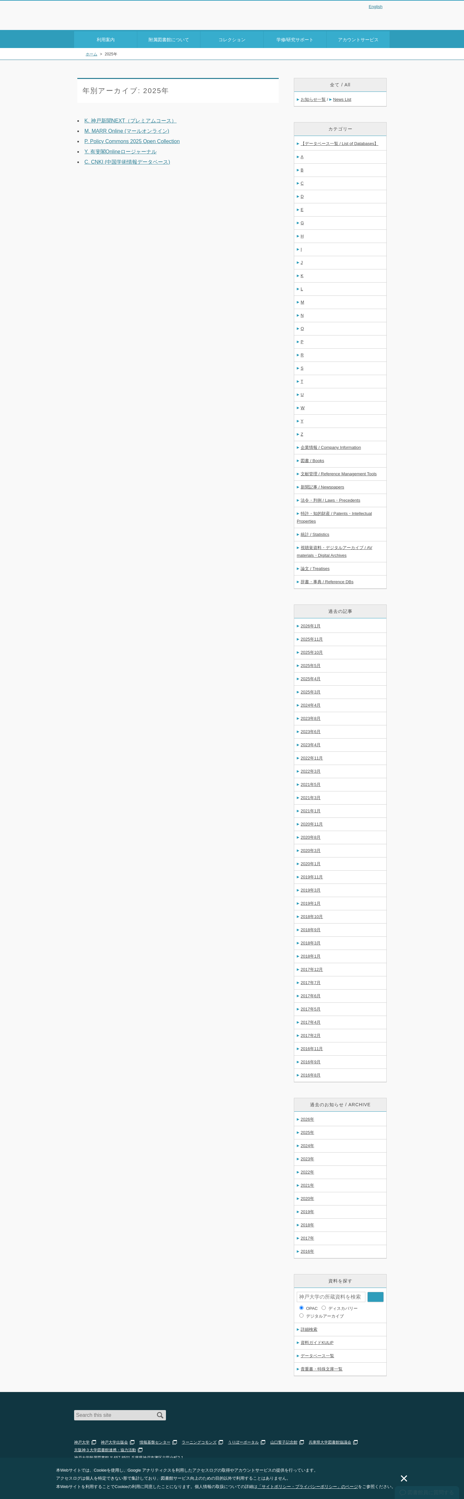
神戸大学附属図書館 (111, 13)
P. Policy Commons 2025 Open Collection (132, 140)
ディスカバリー (343, 1307)
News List (342, 98)
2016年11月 (312, 1047)
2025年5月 (311, 664)
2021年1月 (311, 809)
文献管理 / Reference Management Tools (339, 472)
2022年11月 (312, 756)
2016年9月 (311, 1060)
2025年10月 (312, 651)
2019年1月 (311, 902)
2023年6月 (311, 730)
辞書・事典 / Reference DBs (327, 580)
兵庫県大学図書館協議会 (330, 1441)
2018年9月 (311, 928)
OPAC (312, 1307)
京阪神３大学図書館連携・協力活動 (105, 1448)
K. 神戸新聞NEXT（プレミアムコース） (130, 119)
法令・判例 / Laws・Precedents (330, 499)
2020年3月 (311, 849)
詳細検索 (309, 1328)
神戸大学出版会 (114, 1441)
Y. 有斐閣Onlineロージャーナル (120, 150)
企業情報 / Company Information (331, 446)
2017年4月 (311, 1021)
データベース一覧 (317, 1354)
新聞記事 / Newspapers (322, 485)
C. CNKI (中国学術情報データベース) (127, 160)
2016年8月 (311, 1073)
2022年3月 (311, 770)
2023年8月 (311, 717)
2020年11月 (312, 822)
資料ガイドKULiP (317, 1341)
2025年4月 (311, 677)
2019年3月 (311, 888)
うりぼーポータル (243, 1441)
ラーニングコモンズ (199, 1441)
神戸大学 (82, 1441)
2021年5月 (311, 783)
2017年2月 (311, 1034)
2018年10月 (312, 915)
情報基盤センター (155, 1441)
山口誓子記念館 (283, 1441)
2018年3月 (311, 941)
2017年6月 (311, 994)
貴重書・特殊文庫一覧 (322, 1367)
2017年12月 (312, 968)
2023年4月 (311, 743)
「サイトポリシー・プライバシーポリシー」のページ (307, 1486)
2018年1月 (311, 955)
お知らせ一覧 (313, 98)
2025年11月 (312, 637)
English (375, 6)
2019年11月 (312, 875)
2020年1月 (311, 862)
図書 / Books (312, 459)
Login (377, 17)
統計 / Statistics (315, 533)
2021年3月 (311, 796)
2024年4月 (311, 703)
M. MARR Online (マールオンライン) (126, 129)
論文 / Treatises (315, 567)
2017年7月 (311, 981)
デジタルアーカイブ (325, 1314)
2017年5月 (311, 1007)
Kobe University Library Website (103, 22)
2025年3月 (311, 690)
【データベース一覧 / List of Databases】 (339, 142)
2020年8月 (311, 836)
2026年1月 (311, 624)
